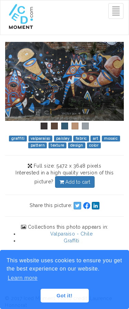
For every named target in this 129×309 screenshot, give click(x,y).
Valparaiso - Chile (71, 234)
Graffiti (71, 240)
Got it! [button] (65, 295)
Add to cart (75, 182)
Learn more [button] (22, 278)
